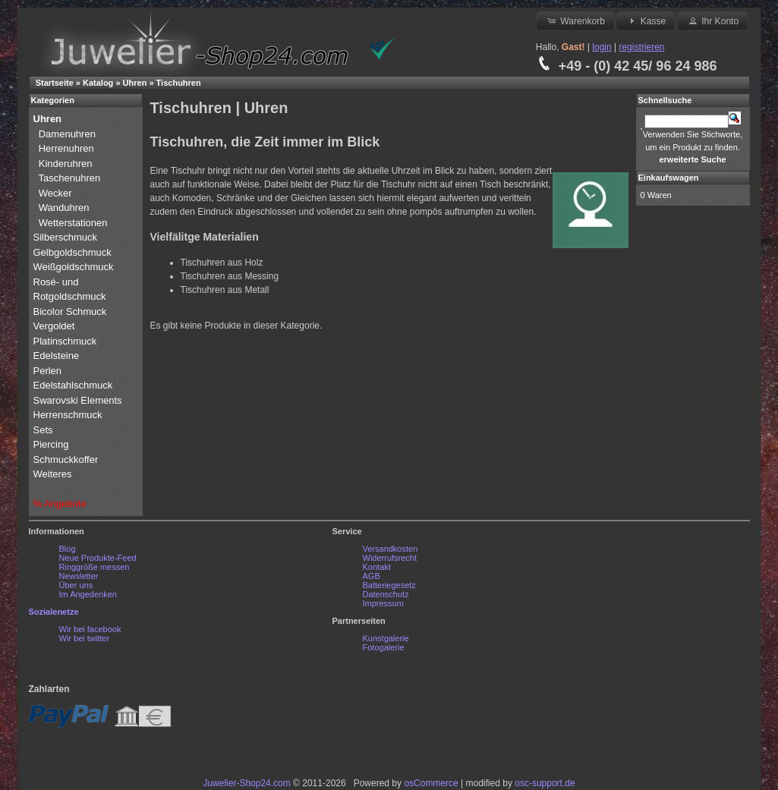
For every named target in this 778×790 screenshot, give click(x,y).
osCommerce (431, 783)
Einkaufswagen (668, 177)
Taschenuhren (70, 178)
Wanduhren (64, 207)
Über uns (76, 585)
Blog (67, 548)
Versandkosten (390, 548)
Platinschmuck (66, 341)
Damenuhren (67, 134)
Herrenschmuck (69, 414)
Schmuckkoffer (66, 459)
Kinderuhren (66, 163)
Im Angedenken (88, 594)
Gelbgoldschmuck (74, 252)
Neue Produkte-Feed (98, 557)
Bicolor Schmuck (71, 311)
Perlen (49, 370)
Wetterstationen (73, 222)
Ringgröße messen (94, 566)
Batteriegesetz (389, 585)
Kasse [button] (645, 20)
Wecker (55, 193)
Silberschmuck (66, 237)
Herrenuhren (66, 148)
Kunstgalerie (386, 638)
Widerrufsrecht (390, 557)
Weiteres (54, 474)
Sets (43, 430)
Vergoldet (55, 326)
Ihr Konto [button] (713, 20)
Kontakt (377, 566)
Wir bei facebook (90, 629)
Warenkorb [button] (575, 20)
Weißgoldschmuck (75, 266)
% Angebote (60, 503)
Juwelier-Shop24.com (246, 783)
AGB (371, 576)
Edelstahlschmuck (73, 385)
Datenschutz (386, 594)
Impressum (383, 603)
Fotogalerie (384, 647)
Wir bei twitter (84, 638)
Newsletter (79, 576)
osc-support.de (545, 783)
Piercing (51, 444)
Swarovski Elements (77, 400)
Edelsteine (57, 355)
